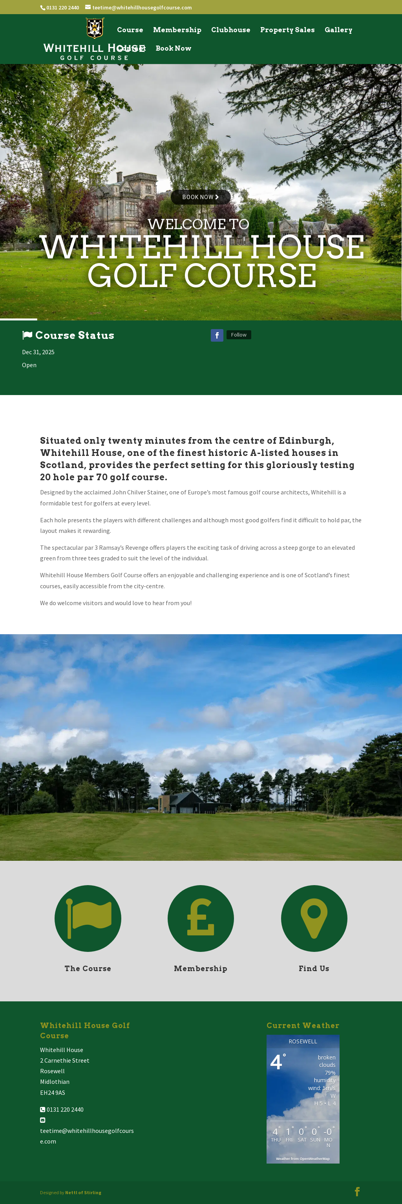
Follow (239, 334)
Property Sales (287, 30)
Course (130, 30)
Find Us (314, 968)
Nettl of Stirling (83, 1192)
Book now (201, 197)
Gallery (339, 30)
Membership (177, 30)
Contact (131, 49)
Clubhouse (230, 30)
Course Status (75, 335)
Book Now (174, 49)
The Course (87, 968)
